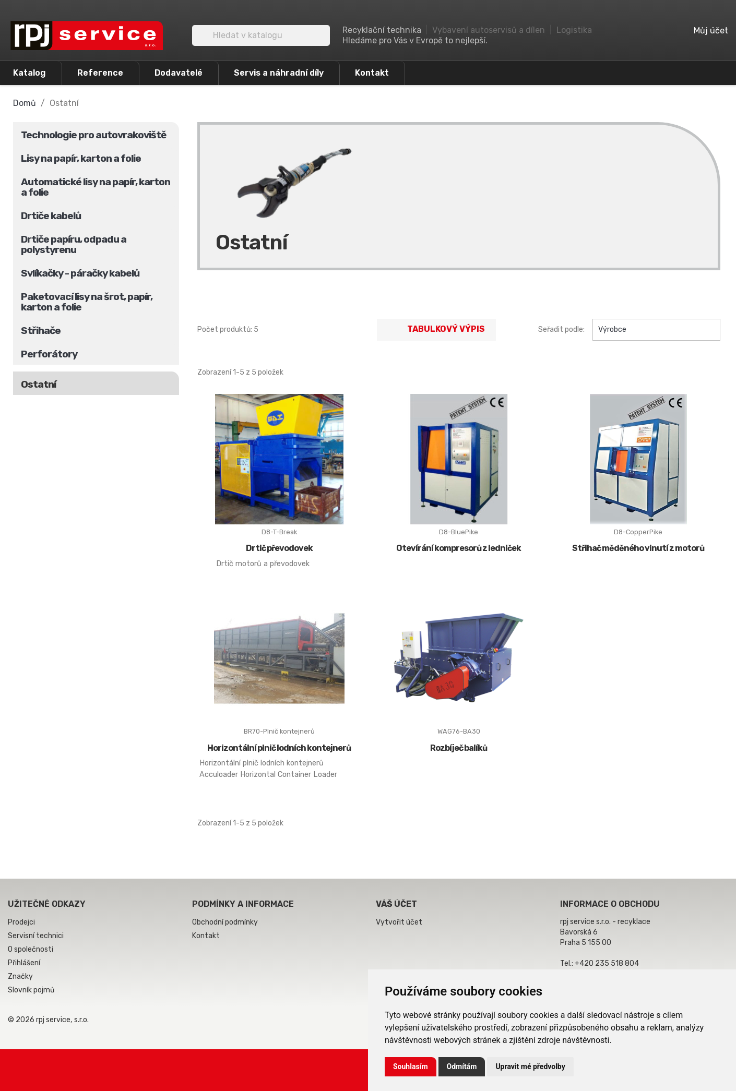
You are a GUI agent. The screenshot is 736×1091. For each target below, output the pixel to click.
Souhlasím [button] (410, 1066)
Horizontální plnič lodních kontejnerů (279, 748)
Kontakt (372, 73)
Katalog (29, 73)
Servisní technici (36, 935)
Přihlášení (24, 962)
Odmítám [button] (462, 1066)
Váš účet (396, 904)
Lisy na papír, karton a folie (81, 158)
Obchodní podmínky (225, 922)
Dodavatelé (179, 73)
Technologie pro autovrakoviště (93, 135)
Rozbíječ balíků (458, 748)
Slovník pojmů (31, 990)
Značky (20, 976)
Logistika (574, 30)
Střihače (41, 331)
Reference (100, 73)
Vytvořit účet (399, 922)
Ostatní (38, 384)
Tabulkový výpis (436, 329)
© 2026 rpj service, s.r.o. (48, 1019)
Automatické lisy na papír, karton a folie (95, 187)
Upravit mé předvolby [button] (530, 1066)
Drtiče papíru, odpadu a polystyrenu (73, 244)
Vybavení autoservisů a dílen (488, 30)
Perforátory (49, 354)
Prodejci (21, 922)
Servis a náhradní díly (279, 73)
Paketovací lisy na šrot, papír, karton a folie (86, 302)
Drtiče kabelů (51, 216)
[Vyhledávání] (261, 35)
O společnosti (30, 949)
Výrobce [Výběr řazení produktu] (656, 329)
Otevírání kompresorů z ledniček (458, 548)
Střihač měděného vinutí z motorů (638, 548)
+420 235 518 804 (607, 963)
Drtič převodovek (279, 548)
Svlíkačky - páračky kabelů (80, 273)
